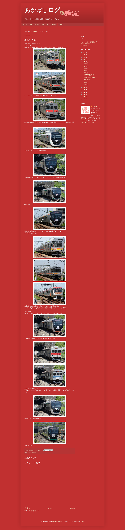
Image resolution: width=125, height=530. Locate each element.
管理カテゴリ (36, 31)
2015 (84, 92)
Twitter (61, 24)
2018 (84, 62)
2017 (84, 87)
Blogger (82, 521)
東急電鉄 (34, 452)
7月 (85, 68)
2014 (84, 94)
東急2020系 (87, 79)
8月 (85, 66)
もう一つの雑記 (51, 24)
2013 (84, 96)
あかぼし (95, 106)
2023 (84, 57)
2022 (84, 59)
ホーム (25, 24)
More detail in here (57, 521)
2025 (84, 52)
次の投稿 (27, 508)
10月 (85, 63)
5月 (85, 73)
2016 (84, 90)
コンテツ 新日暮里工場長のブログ (90, 42)
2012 (84, 99)
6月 (85, 70)
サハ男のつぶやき (85, 43)
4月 (85, 82)
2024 (84, 55)
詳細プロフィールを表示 (87, 122)
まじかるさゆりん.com (37, 24)
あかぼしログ (42, 10)
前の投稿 (72, 508)
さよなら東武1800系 (89, 77)
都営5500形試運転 (89, 75)
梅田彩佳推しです (85, 45)
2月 (85, 84)
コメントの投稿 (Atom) (33, 511)
